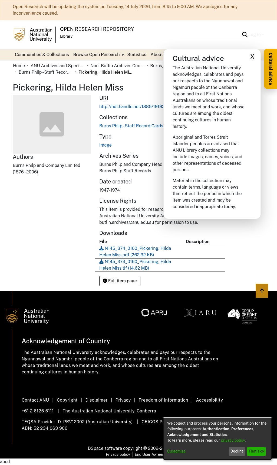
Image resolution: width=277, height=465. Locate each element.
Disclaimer (96, 400)
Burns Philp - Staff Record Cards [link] (46, 72)
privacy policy (233, 440)
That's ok (257, 451)
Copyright (67, 400)
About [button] (157, 54)
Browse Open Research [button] (96, 54)
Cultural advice (270, 69)
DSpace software (105, 448)
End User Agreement (153, 454)
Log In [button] (255, 34)
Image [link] (105, 145)
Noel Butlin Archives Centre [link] (117, 65)
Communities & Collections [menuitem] (42, 54)
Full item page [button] (120, 280)
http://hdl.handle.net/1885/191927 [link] (133, 106)
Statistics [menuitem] (136, 54)
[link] (131, 125)
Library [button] (66, 36)
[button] (245, 34)
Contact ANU (35, 400)
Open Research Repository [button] (97, 29)
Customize (176, 451)
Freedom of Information (163, 400)
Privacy (123, 400)
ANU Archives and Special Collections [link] (58, 65)
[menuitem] (98, 54)
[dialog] (217, 439)
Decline (237, 451)
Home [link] (19, 65)
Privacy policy (118, 454)
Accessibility (209, 400)
